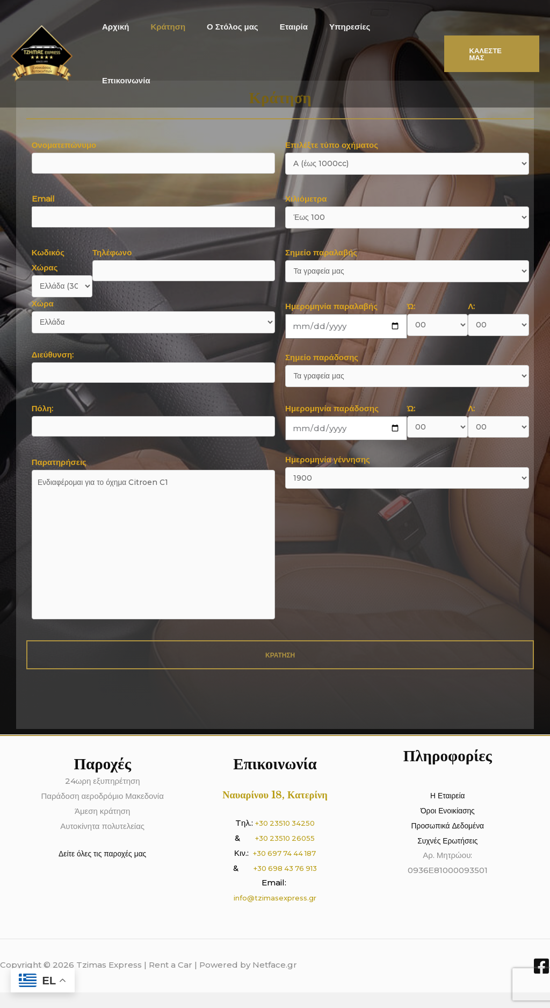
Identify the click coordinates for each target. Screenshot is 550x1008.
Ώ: (437, 319)
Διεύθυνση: (153, 370)
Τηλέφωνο (183, 265)
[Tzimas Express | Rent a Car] (42, 36)
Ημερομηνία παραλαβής (346, 319)
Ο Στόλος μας (229, 36)
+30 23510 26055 (285, 853)
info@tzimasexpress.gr (275, 914)
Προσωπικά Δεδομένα (447, 841)
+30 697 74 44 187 (284, 868)
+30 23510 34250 (284, 838)
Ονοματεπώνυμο (153, 158)
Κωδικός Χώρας (62, 271)
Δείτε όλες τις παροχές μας (102, 869)
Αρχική (122, 36)
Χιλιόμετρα (407, 212)
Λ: (498, 319)
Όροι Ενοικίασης (447, 826)
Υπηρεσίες (335, 36)
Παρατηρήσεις (153, 554)
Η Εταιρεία (447, 811)
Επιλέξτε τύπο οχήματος (407, 158)
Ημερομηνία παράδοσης (346, 424)
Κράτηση (170, 36)
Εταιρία (285, 36)
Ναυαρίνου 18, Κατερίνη (275, 810)
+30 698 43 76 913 (285, 883)
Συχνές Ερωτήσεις (448, 856)
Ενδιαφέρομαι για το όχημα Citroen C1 (153, 553)
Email (153, 212)
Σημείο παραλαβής (407, 265)
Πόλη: (153, 424)
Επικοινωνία (396, 36)
